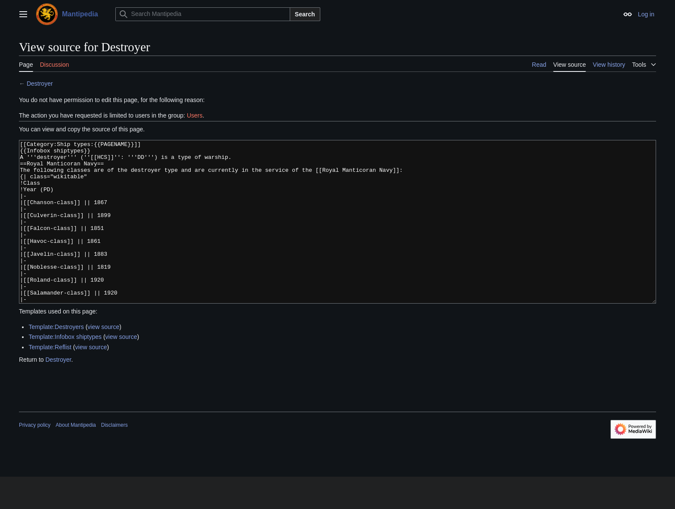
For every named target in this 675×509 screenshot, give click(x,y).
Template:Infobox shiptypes (65, 369)
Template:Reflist (49, 379)
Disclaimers (114, 457)
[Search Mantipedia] (202, 14)
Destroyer (40, 83)
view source (103, 359)
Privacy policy (34, 457)
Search (305, 14)
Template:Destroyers (56, 359)
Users (195, 115)
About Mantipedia (76, 457)
